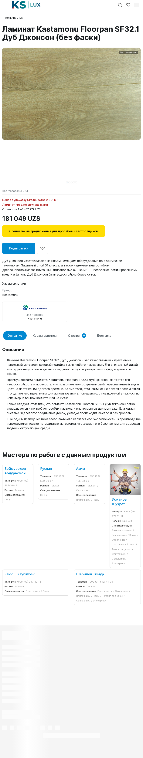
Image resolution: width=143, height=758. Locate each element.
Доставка (104, 335)
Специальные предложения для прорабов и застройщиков (53, 231)
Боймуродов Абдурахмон (15, 470)
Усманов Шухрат (119, 501)
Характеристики (45, 335)
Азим (80, 468)
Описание (15, 335)
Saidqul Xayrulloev (20, 574)
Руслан (46, 468)
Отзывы (77, 335)
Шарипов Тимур (90, 574)
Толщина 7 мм (14, 17)
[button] (67, 182)
